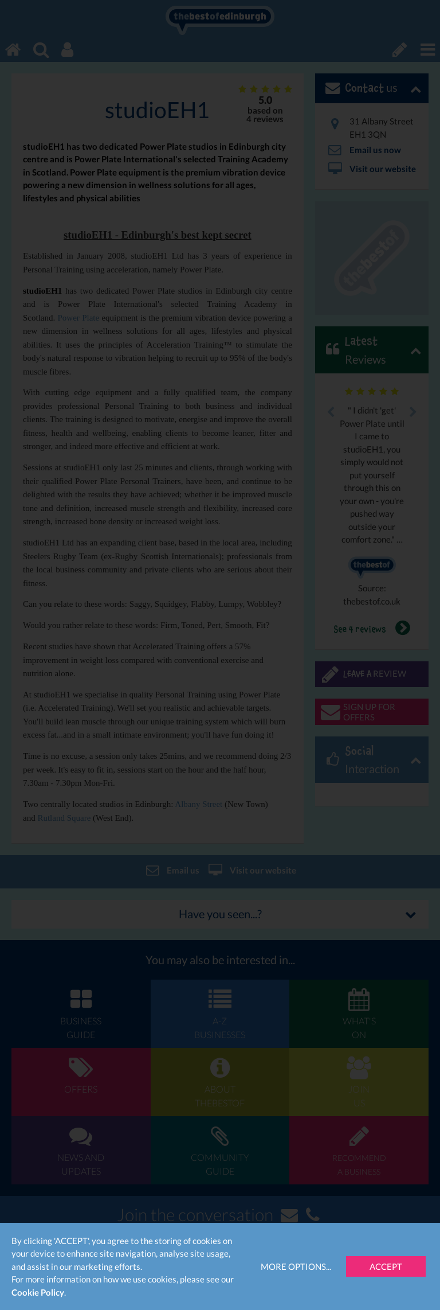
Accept (386, 1266)
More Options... (296, 1266)
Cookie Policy (37, 1292)
